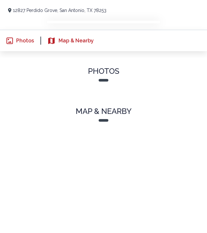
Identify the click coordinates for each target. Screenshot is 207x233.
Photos (16, 41)
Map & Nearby (67, 41)
